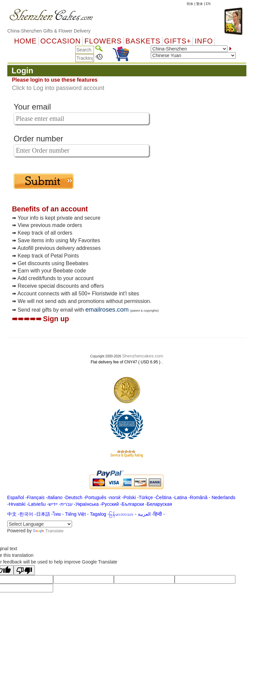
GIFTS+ (177, 41)
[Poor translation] (24, 570)
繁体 (199, 4)
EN (208, 4)
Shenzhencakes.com (142, 355)
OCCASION (61, 41)
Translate (48, 530)
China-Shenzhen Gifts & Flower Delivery (49, 31)
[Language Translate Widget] (39, 524)
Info (204, 41)
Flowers (103, 41)
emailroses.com (107, 309)
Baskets (143, 41)
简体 (190, 4)
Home (25, 41)
